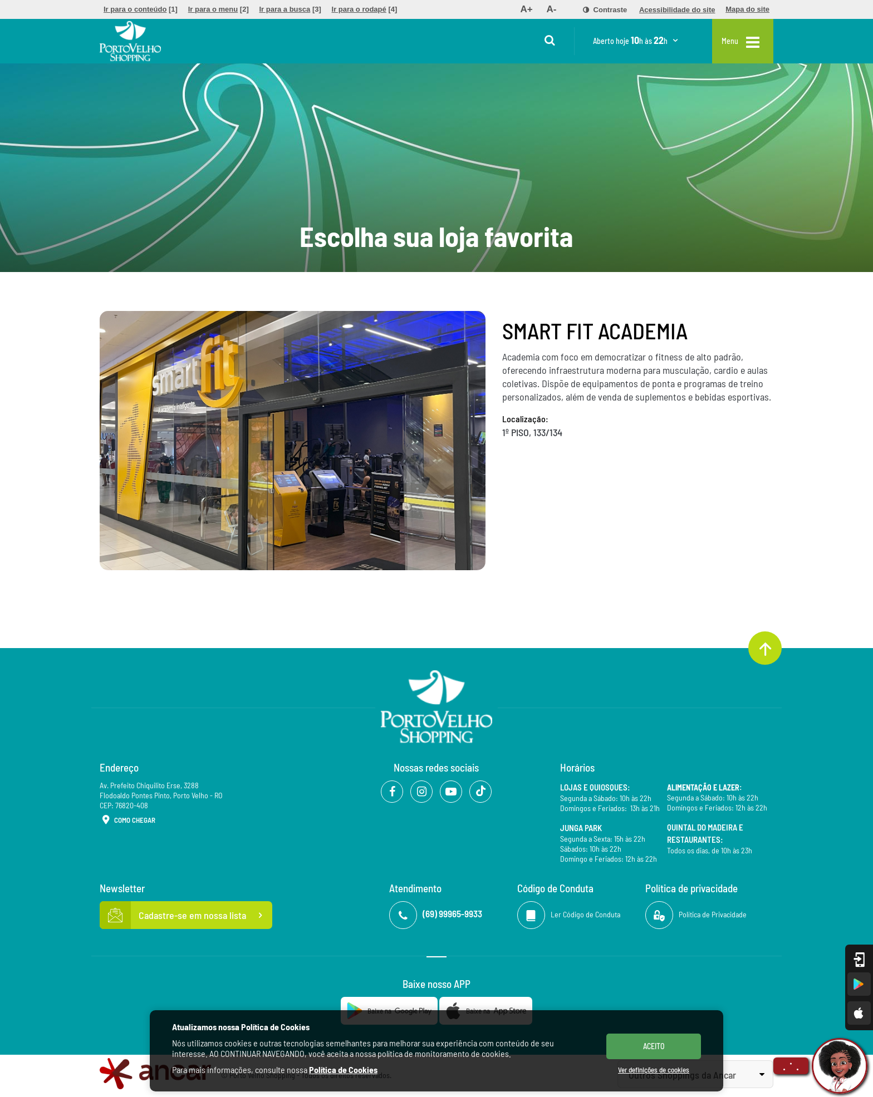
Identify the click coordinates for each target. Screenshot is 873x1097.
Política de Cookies (343, 1069)
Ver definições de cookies (653, 1069)
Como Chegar (127, 820)
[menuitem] (141, 9)
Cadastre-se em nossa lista (186, 915)
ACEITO (654, 1046)
